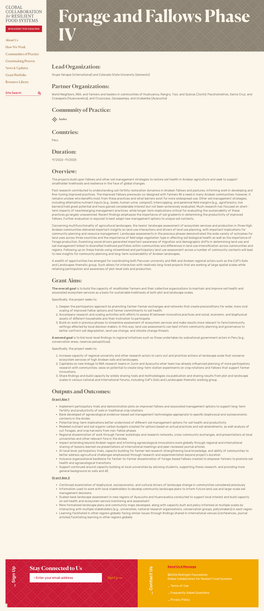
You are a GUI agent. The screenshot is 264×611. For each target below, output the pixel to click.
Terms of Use (179, 586)
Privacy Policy (180, 599)
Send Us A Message (182, 566)
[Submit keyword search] (39, 93)
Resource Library (17, 82)
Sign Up (114, 578)
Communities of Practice (22, 54)
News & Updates (17, 68)
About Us (12, 40)
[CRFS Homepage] (27, 19)
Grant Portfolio (16, 75)
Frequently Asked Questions (190, 592)
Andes (59, 119)
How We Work (16, 47)
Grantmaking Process (20, 61)
